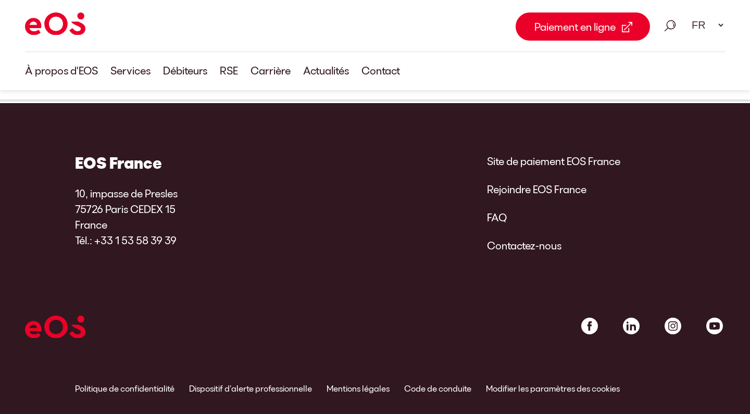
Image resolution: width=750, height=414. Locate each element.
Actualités (326, 70)
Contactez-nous (524, 245)
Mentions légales (358, 388)
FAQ (497, 217)
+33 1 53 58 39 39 (135, 240)
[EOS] (55, 25)
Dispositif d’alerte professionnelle (250, 388)
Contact (380, 70)
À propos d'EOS (61, 70)
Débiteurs (185, 70)
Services (130, 70)
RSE (229, 70)
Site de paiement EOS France (553, 161)
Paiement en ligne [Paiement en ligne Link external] (575, 26)
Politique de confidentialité (124, 388)
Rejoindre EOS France (536, 189)
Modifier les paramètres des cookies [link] (553, 388)
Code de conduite (437, 388)
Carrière (271, 70)
